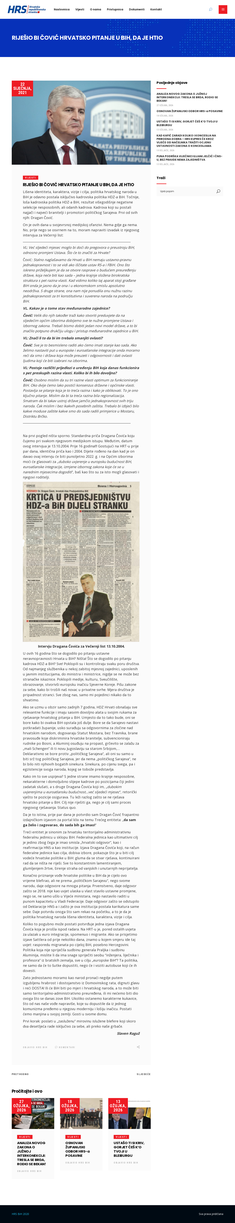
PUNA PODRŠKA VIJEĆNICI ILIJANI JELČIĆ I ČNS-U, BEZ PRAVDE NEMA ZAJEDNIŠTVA (189, 158)
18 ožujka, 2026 (70, 1105)
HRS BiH (42, 1047)
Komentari (65, 1047)
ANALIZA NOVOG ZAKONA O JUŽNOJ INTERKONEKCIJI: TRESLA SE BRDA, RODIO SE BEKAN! (31, 1153)
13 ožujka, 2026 (118, 1105)
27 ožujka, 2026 (21, 1105)
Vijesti (30, 177)
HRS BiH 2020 (20, 1214)
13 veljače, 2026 (165, 164)
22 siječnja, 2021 (22, 88)
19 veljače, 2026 (165, 150)
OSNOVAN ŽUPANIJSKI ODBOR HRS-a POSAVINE (77, 1149)
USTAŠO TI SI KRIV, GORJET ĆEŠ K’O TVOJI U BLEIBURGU (129, 1149)
